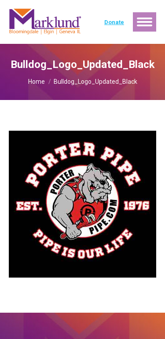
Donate (114, 22)
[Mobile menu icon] (144, 22)
